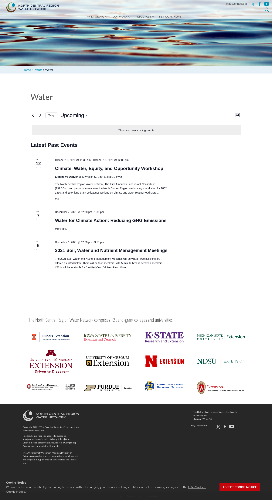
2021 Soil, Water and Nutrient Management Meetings (111, 250)
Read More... (151, 192)
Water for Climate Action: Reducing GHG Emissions (110, 220)
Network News (170, 17)
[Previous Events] (33, 115)
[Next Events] (40, 115)
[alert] (136, 130)
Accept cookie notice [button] (240, 487)
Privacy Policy (57, 439)
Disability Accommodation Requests (41, 446)
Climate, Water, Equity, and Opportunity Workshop (109, 168)
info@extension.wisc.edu (35, 439)
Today (51, 115)
